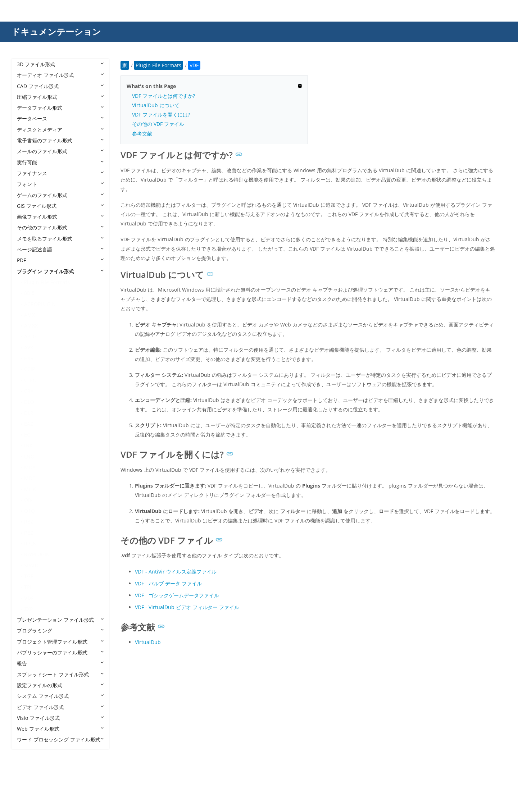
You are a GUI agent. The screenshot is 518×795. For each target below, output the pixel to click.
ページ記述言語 (60, 249)
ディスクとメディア (60, 129)
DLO (29, 401)
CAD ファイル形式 (60, 86)
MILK (30, 489)
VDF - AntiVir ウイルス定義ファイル (176, 571)
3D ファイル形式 (60, 64)
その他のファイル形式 (60, 227)
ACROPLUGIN (40, 304)
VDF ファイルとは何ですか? (163, 95)
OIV (28, 500)
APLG (30, 336)
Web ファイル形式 (60, 728)
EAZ (28, 423)
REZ (28, 532)
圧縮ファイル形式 (60, 96)
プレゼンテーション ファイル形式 (60, 619)
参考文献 (142, 133)
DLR (28, 413)
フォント (60, 184)
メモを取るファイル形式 (60, 238)
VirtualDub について (156, 105)
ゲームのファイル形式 (60, 195)
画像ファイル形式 (60, 216)
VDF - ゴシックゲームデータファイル (177, 595)
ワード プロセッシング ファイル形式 (60, 739)
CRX (28, 391)
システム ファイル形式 (60, 696)
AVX (28, 347)
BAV (28, 358)
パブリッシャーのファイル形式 (60, 652)
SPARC (32, 565)
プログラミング (60, 630)
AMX (29, 314)
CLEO (30, 380)
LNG (29, 456)
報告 (60, 663)
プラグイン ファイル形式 (60, 271)
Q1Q (29, 510)
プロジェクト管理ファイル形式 (60, 641)
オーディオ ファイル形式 (60, 75)
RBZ (28, 521)
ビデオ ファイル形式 (60, 707)
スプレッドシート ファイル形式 (60, 674)
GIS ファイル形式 (60, 205)
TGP (28, 576)
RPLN (30, 543)
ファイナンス (60, 173)
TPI (27, 587)
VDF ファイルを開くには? (161, 114)
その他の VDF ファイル (158, 123)
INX (28, 445)
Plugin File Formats (47, 282)
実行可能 (60, 162)
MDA (30, 467)
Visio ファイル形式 (60, 717)
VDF (28, 598)
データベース (60, 118)
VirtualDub (148, 642)
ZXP (28, 609)
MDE (29, 478)
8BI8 (29, 292)
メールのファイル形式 (60, 151)
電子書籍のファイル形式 (60, 140)
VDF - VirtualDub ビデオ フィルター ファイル (187, 607)
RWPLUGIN (37, 554)
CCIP (29, 369)
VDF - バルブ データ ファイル (168, 583)
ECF (28, 434)
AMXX (31, 325)
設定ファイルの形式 (60, 685)
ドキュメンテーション (56, 31)
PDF (60, 260)
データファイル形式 (60, 107)
